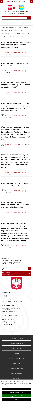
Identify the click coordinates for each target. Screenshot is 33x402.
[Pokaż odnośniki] (1, 1)
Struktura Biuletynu (16, 348)
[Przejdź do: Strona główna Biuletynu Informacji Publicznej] (1, 27)
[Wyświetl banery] (29, 268)
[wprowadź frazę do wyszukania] (14, 18)
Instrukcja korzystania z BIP (16, 358)
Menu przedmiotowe (9, 27)
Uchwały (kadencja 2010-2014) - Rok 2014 (14, 33)
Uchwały (3, 30)
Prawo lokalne (22, 27)
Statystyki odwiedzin (17, 373)
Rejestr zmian (16, 363)
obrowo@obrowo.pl (12, 311)
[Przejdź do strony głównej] (16, 10)
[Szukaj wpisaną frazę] (29, 18)
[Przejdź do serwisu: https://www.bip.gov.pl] (16, 1)
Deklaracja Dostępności (16, 368)
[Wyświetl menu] (31, 1)
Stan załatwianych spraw (16, 338)
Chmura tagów (16, 378)
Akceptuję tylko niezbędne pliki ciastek (16, 396)
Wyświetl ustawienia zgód (16, 392)
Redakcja (16, 353)
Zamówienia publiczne (16, 343)
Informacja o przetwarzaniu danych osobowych (16, 389)
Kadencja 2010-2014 (14, 30)
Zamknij (16, 399)
